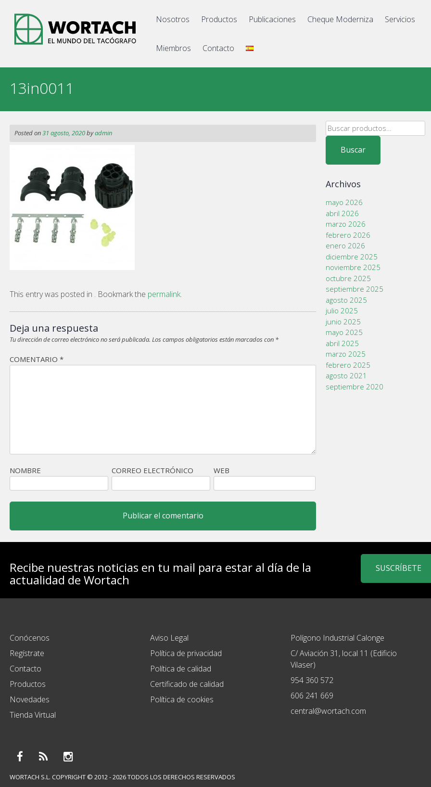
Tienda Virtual (33, 715)
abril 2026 (342, 213)
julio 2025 (342, 310)
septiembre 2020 (354, 386)
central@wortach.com (328, 711)
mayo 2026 (344, 202)
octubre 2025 (348, 278)
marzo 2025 (346, 354)
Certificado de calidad (187, 684)
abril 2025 (342, 343)
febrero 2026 (348, 235)
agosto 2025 (346, 300)
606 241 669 (312, 695)
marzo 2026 (346, 224)
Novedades (30, 699)
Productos (219, 19)
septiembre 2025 (354, 289)
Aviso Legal (169, 637)
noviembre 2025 (353, 267)
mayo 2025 (344, 332)
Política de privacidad (186, 653)
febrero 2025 (348, 365)
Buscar (353, 149)
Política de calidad (180, 668)
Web (221, 470)
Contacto (218, 48)
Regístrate (27, 653)
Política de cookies (182, 699)
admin (103, 133)
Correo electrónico (152, 470)
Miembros (173, 48)
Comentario (36, 359)
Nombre (25, 470)
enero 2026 (345, 245)
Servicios (400, 19)
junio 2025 (343, 321)
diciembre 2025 (352, 256)
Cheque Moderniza (340, 19)
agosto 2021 (346, 375)
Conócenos (30, 637)
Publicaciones (272, 19)
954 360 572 (312, 680)
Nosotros (173, 19)
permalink (164, 294)
